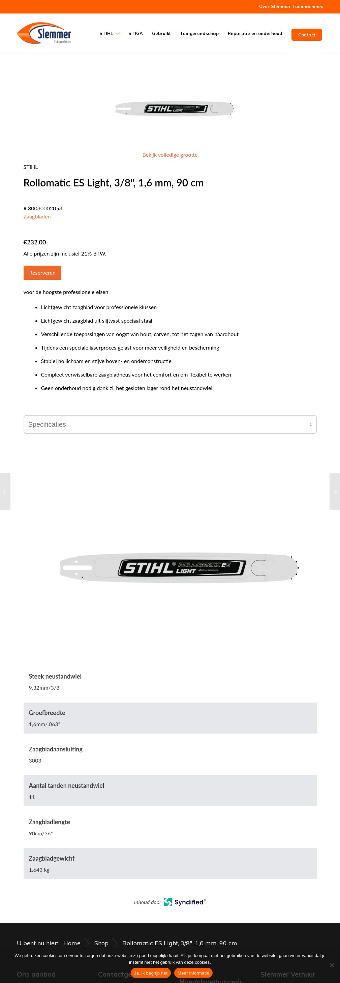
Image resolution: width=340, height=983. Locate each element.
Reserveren (42, 272)
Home (72, 943)
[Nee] (331, 965)
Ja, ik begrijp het (150, 973)
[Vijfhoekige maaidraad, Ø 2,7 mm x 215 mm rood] (5, 491)
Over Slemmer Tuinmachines (291, 6)
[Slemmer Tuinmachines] (44, 33)
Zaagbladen (37, 216)
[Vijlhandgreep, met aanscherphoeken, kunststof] (335, 491)
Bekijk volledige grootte (169, 154)
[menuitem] (289, 6)
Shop (101, 943)
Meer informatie (193, 973)
